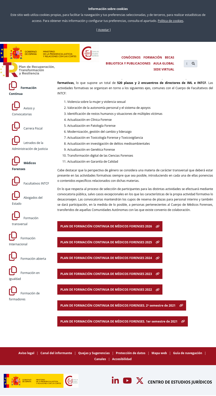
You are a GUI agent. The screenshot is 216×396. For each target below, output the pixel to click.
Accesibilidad (122, 359)
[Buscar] (187, 63)
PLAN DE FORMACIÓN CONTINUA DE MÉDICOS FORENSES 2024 (109, 258)
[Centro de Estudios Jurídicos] (50, 53)
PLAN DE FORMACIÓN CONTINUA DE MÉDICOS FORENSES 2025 (109, 242)
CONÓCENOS (131, 57)
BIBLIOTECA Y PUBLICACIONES (128, 63)
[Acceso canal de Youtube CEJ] (116, 382)
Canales (100, 359)
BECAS (169, 57)
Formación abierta (27, 259)
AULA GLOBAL (163, 63)
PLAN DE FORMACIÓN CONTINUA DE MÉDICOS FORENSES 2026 (109, 226)
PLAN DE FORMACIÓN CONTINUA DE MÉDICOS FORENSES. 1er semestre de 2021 (122, 321)
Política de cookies (170, 21)
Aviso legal (26, 353)
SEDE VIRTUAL (163, 69)
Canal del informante (57, 353)
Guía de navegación (188, 353)
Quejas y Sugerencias (94, 353)
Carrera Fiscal (27, 128)
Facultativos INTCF (30, 183)
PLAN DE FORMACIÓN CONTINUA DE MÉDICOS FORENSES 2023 (109, 274)
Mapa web (159, 353)
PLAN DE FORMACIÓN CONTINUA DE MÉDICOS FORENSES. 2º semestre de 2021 (121, 305)
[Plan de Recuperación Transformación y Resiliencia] (27, 69)
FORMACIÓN (153, 57)
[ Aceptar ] (103, 30)
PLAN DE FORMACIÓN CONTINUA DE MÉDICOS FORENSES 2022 (109, 289)
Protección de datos (131, 353)
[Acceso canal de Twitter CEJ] (140, 382)
